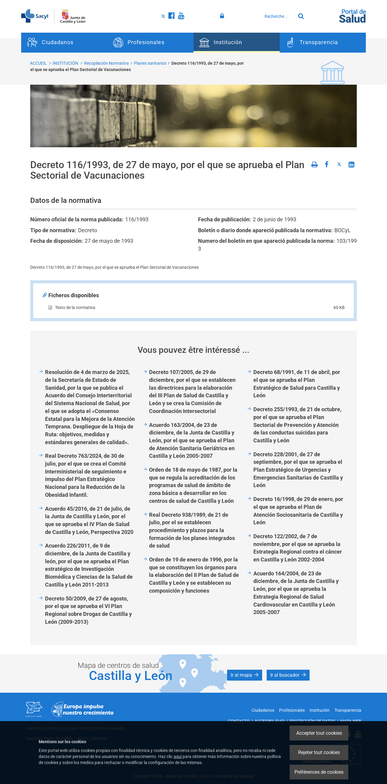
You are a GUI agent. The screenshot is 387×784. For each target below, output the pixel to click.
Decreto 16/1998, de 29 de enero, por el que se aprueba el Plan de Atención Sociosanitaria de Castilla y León (298, 510)
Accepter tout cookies (319, 733)
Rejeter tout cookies (319, 752)
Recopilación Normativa (106, 63)
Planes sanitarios (150, 63)
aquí (178, 756)
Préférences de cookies (318, 772)
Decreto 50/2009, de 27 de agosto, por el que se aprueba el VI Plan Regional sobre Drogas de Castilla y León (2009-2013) (88, 610)
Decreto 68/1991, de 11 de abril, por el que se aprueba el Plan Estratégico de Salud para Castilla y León (296, 384)
